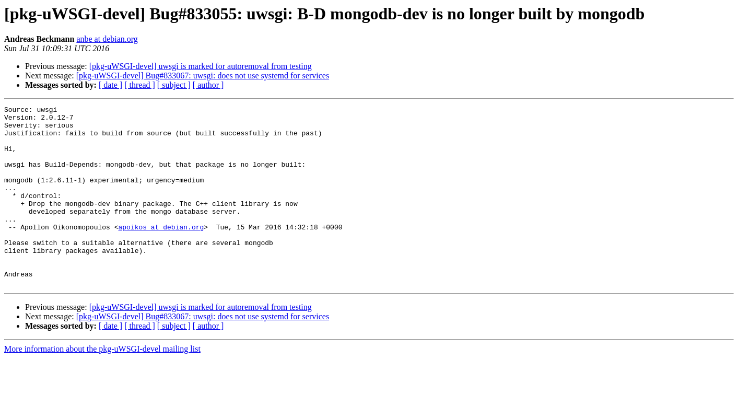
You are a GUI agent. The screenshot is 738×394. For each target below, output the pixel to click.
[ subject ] (174, 84)
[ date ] (110, 84)
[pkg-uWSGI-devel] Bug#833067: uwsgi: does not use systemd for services (202, 75)
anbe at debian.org (106, 38)
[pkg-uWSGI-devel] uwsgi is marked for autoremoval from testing (200, 66)
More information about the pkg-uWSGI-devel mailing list (102, 384)
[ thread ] (139, 84)
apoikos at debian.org (161, 252)
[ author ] (208, 84)
